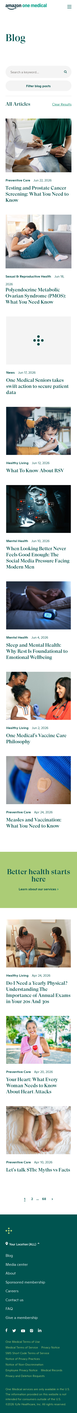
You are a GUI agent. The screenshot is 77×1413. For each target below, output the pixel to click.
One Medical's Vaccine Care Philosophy (36, 738)
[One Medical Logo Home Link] (26, 6)
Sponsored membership (25, 1282)
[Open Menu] (69, 6)
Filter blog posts (38, 85)
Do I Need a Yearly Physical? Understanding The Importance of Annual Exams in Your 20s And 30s (38, 992)
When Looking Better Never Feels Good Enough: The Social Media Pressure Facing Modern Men (37, 558)
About (11, 1273)
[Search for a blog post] (38, 72)
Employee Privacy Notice (22, 1370)
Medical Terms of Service (22, 1347)
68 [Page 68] (44, 1198)
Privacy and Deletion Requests (25, 1376)
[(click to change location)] (38, 1244)
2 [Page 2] (32, 1198)
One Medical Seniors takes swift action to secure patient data (37, 386)
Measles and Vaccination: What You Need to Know (33, 823)
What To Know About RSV (35, 470)
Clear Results (61, 104)
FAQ (9, 1308)
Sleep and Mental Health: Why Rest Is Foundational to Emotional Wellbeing (37, 651)
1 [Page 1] (24, 1198)
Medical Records (51, 1370)
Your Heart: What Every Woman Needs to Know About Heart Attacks (32, 1086)
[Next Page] (52, 1198)
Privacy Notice (50, 1347)
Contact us (14, 1299)
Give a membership (22, 1317)
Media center (17, 1264)
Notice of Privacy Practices (23, 1359)
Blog (9, 1255)
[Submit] (65, 72)
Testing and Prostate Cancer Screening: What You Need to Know (37, 194)
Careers (12, 1290)
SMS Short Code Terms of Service (27, 1353)
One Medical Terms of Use (23, 1341)
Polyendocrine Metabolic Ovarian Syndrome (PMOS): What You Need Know (36, 296)
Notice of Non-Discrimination (24, 1364)
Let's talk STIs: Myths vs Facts (38, 1170)
